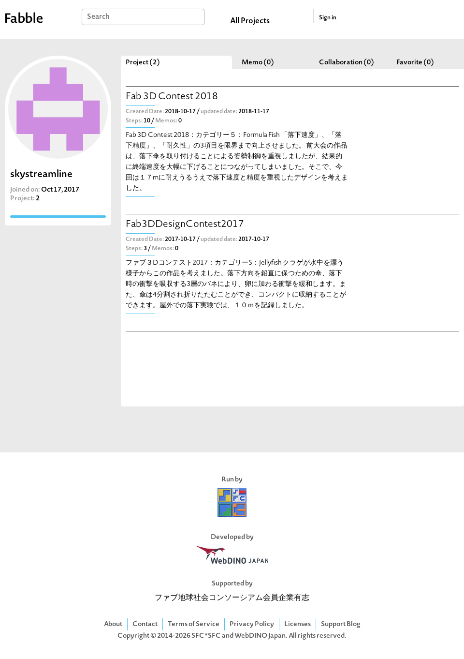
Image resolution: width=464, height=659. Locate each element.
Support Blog (341, 624)
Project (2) (143, 62)
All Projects (250, 21)
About (113, 624)
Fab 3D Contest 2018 (172, 97)
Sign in (327, 18)
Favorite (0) (415, 62)
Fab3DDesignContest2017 (185, 225)
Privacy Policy (252, 624)
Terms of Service (193, 624)
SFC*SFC (206, 636)
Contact (145, 624)
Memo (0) (258, 62)
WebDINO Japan (260, 636)
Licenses (297, 624)
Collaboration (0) (346, 62)
